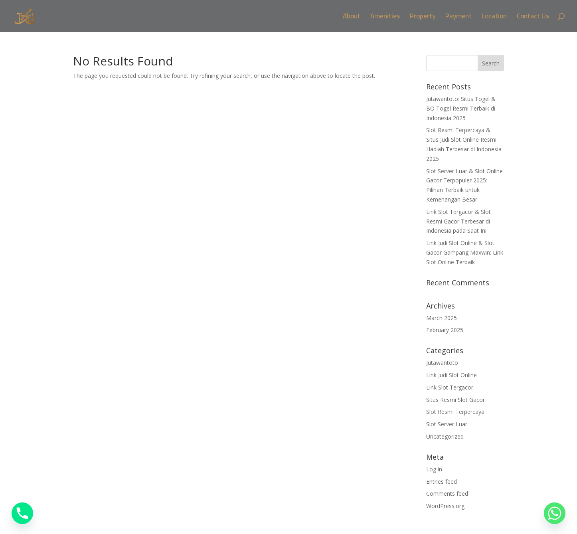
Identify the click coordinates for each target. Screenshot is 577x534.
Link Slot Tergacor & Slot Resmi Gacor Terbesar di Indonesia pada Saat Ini (458, 221)
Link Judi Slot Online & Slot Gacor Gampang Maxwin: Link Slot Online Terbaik (464, 252)
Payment (458, 17)
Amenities (385, 17)
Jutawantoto (442, 362)
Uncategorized (445, 436)
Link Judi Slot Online (451, 375)
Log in (434, 469)
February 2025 (444, 330)
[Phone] (22, 513)
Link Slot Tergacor (449, 387)
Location (494, 17)
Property (422, 17)
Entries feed (441, 481)
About (351, 17)
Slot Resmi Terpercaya (455, 411)
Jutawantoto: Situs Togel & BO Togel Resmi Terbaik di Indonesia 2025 (461, 108)
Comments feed (447, 493)
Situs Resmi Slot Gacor (455, 399)
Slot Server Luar (446, 424)
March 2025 (441, 318)
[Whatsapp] (554, 513)
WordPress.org (445, 506)
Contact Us (533, 17)
